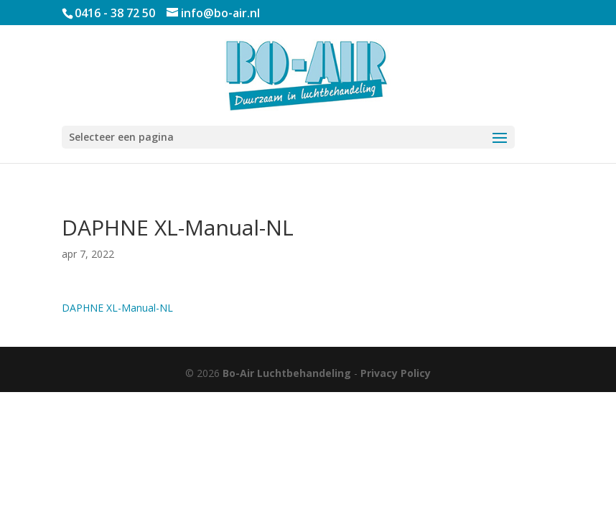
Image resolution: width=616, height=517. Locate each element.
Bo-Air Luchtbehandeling (287, 373)
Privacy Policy (395, 373)
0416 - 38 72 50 (115, 13)
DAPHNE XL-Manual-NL (117, 308)
